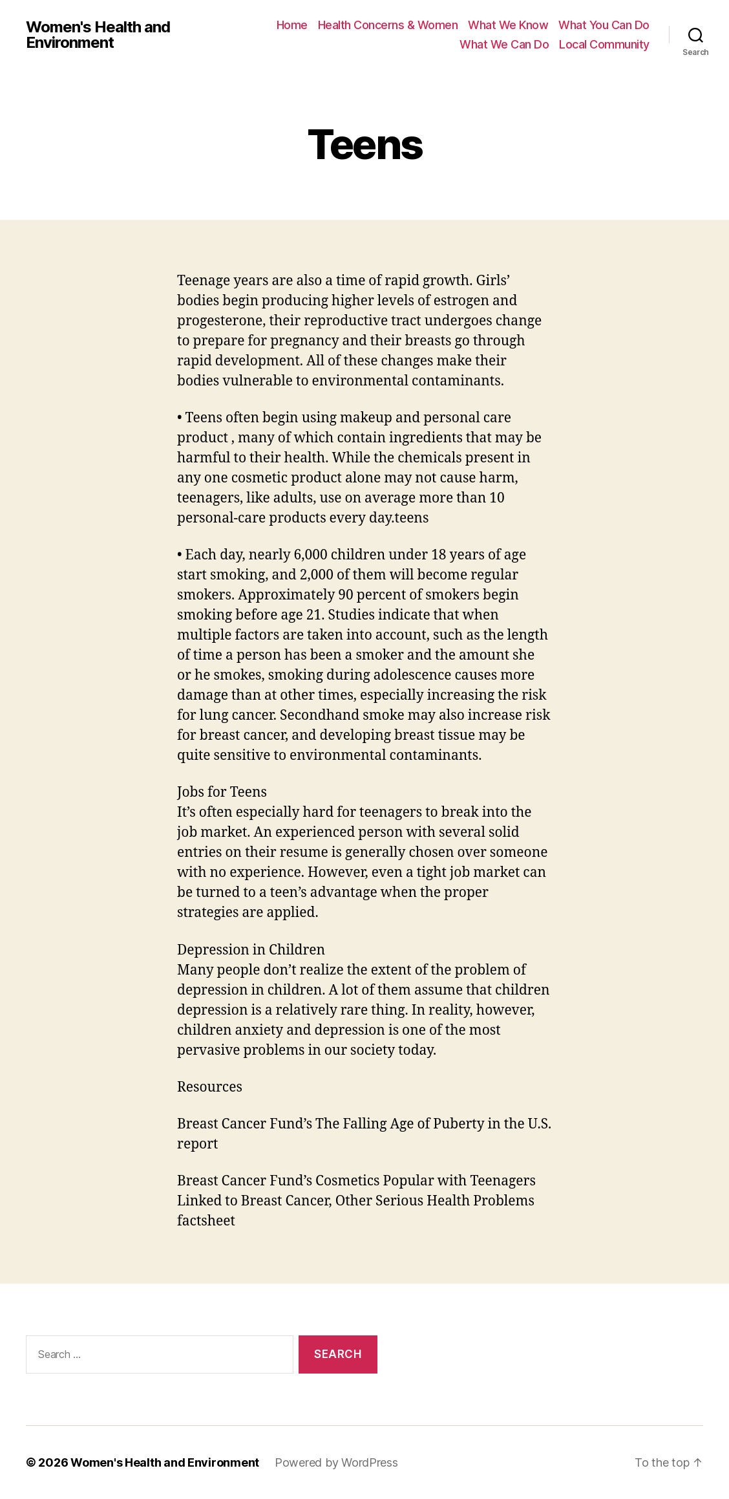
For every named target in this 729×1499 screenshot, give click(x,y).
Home (292, 25)
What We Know (508, 25)
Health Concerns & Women (388, 25)
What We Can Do (504, 44)
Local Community (604, 44)
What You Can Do (604, 25)
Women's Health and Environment (98, 34)
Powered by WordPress (336, 1462)
